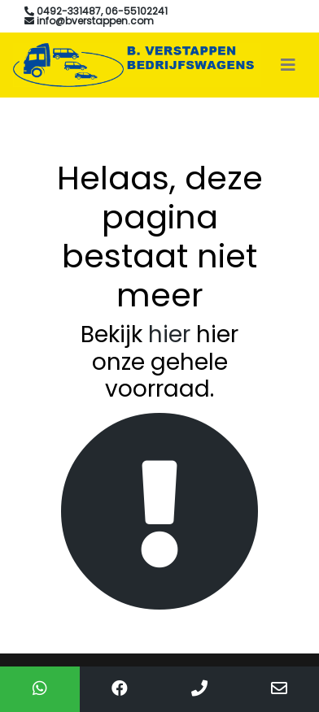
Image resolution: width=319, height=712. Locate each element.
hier (169, 334)
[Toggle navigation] (288, 65)
